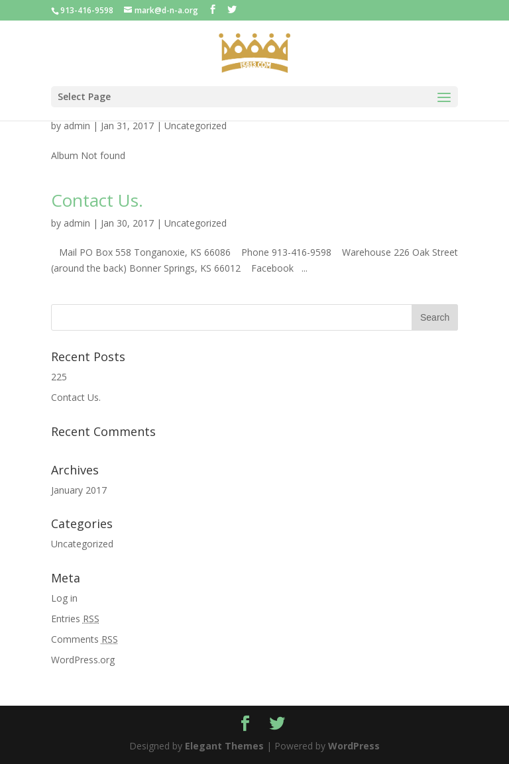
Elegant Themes (224, 745)
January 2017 (79, 490)
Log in (64, 598)
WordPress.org (83, 659)
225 (59, 376)
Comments (84, 639)
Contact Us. (97, 200)
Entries (75, 618)
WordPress (354, 745)
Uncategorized (195, 125)
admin (77, 125)
